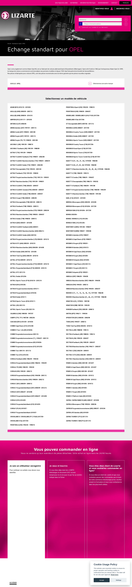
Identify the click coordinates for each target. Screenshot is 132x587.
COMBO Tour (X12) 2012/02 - (19, 355)
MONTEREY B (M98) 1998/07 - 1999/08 (78, 231)
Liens (18, 577)
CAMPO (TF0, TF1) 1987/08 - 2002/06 (22, 317)
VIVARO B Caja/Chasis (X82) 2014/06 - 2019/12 (81, 379)
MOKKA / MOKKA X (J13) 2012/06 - (77, 218)
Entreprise (74, 3)
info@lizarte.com (38, 582)
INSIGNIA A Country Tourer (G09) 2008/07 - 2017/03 (83, 132)
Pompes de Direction (85, 537)
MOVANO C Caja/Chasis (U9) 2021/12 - (78, 264)
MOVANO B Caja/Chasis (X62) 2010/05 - (79, 251)
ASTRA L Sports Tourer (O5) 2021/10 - (22, 309)
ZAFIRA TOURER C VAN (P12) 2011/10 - (78, 421)
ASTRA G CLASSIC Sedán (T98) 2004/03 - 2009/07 (26, 194)
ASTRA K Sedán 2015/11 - (18, 297)
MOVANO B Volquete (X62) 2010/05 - (78, 260)
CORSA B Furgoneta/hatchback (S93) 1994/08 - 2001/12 (28, 375)
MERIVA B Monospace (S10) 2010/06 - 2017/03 (81, 206)
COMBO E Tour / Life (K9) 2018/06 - (21, 330)
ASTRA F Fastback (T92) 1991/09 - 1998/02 (24, 173)
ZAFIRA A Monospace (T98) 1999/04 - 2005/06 (81, 404)
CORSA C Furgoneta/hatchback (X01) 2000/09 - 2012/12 (28, 388)
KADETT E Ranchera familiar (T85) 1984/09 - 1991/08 (83, 194)
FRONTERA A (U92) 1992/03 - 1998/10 (22, 425)
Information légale (41, 577)
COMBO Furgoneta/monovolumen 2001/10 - (24, 334)
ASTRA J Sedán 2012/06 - (18, 276)
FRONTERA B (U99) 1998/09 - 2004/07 (78, 111)
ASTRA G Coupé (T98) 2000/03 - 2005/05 (23, 198)
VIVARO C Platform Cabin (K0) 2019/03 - (79, 396)
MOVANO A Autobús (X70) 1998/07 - (77, 235)
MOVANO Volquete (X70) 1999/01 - (77, 272)
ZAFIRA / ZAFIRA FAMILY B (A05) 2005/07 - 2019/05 (82, 400)
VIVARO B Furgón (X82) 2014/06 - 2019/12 (79, 383)
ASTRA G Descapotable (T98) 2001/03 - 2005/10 (25, 202)
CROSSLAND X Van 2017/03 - (19, 421)
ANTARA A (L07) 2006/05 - (18, 124)
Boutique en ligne (61, 3)
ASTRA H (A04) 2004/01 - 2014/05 (21, 223)
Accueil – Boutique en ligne (14, 43)
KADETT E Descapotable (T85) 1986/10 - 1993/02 (82, 181)
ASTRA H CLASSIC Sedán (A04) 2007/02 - (23, 235)
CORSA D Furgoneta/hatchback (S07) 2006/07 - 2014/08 (28, 396)
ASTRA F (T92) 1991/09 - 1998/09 (21, 152)
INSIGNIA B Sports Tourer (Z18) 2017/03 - (79, 152)
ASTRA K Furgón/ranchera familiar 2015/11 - (24, 289)
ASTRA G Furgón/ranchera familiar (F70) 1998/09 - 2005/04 (29, 210)
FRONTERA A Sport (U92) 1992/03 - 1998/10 (80, 107)
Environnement (103, 3)
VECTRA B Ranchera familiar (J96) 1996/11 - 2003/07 (83, 346)
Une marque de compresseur (42, 537)
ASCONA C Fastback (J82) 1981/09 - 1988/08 (24, 148)
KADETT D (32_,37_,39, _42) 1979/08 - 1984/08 (81, 165)
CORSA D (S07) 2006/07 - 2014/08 (21, 392)
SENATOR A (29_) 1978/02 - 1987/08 (77, 301)
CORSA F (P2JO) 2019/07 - (18, 408)
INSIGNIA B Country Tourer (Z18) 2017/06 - (80, 144)
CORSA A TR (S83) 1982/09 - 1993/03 (22, 367)
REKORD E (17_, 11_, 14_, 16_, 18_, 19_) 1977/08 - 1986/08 (84, 293)
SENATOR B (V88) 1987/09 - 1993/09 (77, 305)
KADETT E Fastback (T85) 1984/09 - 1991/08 (80, 185)
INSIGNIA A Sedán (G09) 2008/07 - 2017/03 (80, 136)
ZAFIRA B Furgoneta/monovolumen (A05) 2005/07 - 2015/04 (85, 408)
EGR (85, 555)
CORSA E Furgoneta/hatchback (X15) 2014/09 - (25, 404)
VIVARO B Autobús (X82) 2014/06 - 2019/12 (80, 375)
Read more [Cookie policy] (114, 574)
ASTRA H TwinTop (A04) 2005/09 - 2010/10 (24, 256)
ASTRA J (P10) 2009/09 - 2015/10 (21, 260)
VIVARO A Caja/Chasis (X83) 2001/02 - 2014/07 (81, 367)
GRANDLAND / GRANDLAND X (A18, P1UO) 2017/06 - (83, 115)
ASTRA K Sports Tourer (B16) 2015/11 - (23, 301)
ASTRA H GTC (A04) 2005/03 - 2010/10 (22, 243)
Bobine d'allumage (85, 558)
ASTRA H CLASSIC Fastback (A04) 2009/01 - (24, 227)
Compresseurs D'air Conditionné (85, 552)
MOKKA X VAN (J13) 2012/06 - (75, 223)
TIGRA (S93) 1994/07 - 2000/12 (76, 322)
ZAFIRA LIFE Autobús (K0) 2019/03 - (77, 412)
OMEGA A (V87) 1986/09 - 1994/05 (77, 276)
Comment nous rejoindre (57, 577)
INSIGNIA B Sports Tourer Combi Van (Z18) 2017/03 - (83, 157)
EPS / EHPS (85, 540)
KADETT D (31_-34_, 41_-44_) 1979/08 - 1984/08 (81, 161)
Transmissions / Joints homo (85, 543)
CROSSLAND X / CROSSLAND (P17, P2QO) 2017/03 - (27, 416)
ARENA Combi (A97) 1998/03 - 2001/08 (22, 132)
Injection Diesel (85, 546)
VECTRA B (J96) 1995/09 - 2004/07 (77, 338)
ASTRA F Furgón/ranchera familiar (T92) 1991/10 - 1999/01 (29, 177)
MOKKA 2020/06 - (71, 214)
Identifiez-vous (102, 8)
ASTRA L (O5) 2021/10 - (17, 305)
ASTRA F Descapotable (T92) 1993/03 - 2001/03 (25, 169)
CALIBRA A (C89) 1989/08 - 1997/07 (21, 313)
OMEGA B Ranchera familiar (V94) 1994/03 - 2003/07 (83, 289)
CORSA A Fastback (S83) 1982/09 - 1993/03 (24, 359)
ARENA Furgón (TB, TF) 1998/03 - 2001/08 (24, 140)
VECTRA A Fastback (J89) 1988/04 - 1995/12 (80, 334)
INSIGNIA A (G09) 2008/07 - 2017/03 (77, 128)
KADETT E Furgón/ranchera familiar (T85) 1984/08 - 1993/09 (86, 190)
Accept (101, 580)
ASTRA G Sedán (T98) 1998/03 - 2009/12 (23, 218)
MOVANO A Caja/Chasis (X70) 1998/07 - (79, 239)
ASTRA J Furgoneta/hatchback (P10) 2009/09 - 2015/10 (28, 268)
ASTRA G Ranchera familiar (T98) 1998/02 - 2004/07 (27, 214)
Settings (118, 580)
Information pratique (87, 3)
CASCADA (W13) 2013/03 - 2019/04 (21, 322)
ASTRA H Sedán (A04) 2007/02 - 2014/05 (23, 251)
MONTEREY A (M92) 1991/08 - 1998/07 (78, 227)
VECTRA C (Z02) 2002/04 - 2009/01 (77, 350)
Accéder (13, 489)
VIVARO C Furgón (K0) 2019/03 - (76, 392)
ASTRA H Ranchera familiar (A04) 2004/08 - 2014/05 (27, 247)
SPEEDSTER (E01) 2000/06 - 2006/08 (78, 317)
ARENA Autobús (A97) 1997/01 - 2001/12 (23, 128)
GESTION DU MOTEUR (85, 549)
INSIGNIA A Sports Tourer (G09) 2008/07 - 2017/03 (82, 140)
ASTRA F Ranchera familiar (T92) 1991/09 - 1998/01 (27, 181)
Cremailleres (85, 534)
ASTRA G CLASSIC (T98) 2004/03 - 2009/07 (24, 185)
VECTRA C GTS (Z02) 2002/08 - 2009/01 (79, 355)
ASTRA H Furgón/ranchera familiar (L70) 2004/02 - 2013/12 (29, 239)
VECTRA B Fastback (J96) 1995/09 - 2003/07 (80, 342)
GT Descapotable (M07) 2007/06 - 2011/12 (80, 124)
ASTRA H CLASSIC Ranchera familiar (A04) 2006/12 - (27, 231)
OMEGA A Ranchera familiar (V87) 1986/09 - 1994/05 (83, 280)
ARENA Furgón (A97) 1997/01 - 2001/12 (23, 136)
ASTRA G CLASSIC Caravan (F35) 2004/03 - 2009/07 (27, 190)
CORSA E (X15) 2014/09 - (18, 400)
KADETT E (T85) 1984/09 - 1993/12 (77, 173)
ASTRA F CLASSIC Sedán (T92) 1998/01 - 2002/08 (26, 165)
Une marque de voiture (42, 534)
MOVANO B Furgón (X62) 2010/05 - (77, 256)
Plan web (78, 577)
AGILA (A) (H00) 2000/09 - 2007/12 (21, 111)
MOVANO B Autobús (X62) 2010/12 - (77, 247)
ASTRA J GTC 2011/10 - (18, 272)
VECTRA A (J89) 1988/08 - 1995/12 (77, 330)
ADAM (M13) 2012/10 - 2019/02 (20, 107)
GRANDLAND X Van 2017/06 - (75, 119)
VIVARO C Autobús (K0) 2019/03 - (76, 388)
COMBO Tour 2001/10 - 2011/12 (20, 350)
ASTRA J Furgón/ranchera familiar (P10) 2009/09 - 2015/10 (29, 264)
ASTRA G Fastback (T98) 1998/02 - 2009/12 (24, 206)
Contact (114, 3)
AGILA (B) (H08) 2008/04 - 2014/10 (21, 115)
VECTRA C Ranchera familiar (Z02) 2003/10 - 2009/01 (83, 359)
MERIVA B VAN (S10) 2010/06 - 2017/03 (78, 210)
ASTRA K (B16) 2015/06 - (18, 284)
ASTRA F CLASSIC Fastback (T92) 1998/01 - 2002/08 (27, 157)
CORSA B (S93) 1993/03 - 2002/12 (21, 371)
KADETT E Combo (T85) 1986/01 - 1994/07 (80, 177)
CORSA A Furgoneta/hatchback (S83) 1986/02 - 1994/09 (28, 363)
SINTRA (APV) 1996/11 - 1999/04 (76, 313)
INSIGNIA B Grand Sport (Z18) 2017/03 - (79, 148)
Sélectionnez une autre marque (103, 83)
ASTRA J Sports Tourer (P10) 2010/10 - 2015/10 (25, 280)
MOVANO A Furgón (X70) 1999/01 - (77, 243)
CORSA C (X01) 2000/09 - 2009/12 (21, 383)
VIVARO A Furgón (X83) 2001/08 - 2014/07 (79, 371)
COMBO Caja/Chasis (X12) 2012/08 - (22, 326)
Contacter (93, 489)
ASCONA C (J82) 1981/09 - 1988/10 (21, 144)
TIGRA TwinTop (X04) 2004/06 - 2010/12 (79, 326)
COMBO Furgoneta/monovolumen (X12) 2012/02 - (26, 346)
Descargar (54, 489)
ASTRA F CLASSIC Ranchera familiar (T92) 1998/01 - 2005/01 (30, 161)
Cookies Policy (27, 577)
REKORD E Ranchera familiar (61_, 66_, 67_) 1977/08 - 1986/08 (86, 297)
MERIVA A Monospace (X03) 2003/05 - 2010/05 (81, 202)
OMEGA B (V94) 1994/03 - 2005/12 (77, 284)
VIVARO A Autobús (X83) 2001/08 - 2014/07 (80, 363)
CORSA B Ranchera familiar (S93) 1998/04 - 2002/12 (27, 379)
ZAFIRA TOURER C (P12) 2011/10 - (77, 416)
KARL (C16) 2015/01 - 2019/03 (75, 198)
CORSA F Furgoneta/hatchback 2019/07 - (23, 412)
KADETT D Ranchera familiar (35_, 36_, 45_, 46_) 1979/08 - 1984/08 (88, 169)
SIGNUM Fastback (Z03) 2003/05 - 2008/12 (80, 309)
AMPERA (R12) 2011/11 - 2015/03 (21, 119)
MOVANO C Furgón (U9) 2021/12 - (77, 268)
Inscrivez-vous (123, 8)
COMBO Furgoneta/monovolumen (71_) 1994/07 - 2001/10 (29, 338)
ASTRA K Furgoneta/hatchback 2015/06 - (23, 293)
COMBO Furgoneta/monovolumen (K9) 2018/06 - (26, 342)
